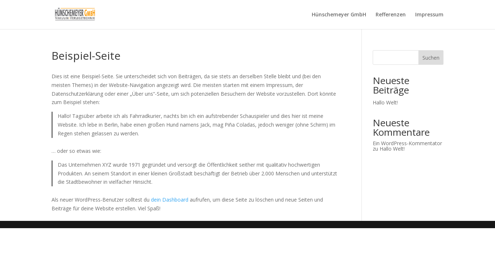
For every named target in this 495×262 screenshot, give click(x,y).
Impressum (429, 15)
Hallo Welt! (385, 102)
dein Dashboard (169, 199)
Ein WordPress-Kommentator (407, 143)
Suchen (430, 57)
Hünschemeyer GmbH (339, 15)
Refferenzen (391, 15)
